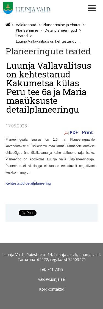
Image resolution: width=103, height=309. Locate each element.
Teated (22, 35)
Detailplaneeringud (61, 30)
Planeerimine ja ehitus (61, 24)
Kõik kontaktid (51, 289)
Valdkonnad (26, 24)
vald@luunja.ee (51, 279)
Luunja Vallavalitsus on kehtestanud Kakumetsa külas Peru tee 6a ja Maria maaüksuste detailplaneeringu (48, 41)
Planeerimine (27, 30)
